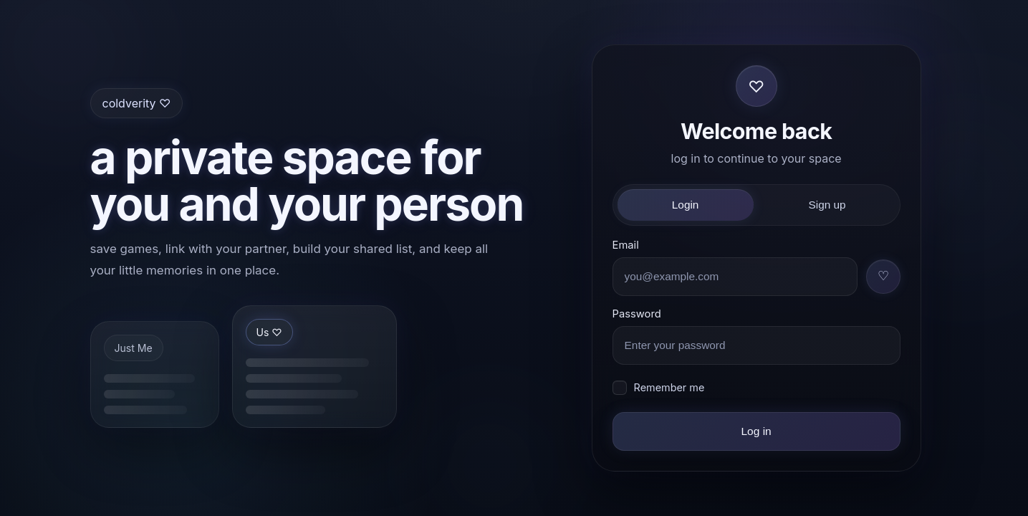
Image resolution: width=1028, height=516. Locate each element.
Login (685, 205)
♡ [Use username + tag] (883, 276)
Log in (756, 431)
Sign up (827, 205)
